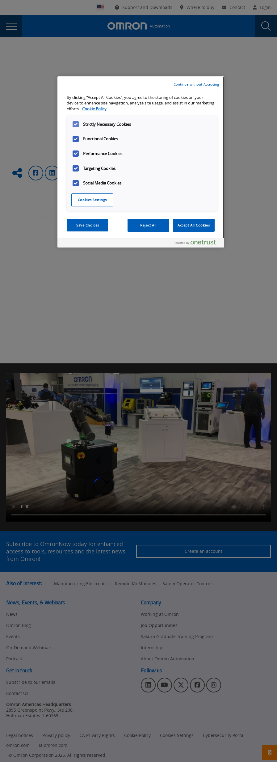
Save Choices (87, 225)
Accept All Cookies (194, 225)
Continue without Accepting (196, 84)
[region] (140, 162)
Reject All (148, 225)
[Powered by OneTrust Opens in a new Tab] (197, 244)
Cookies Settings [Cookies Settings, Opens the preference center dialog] (92, 199)
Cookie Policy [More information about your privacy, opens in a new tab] (94, 109)
